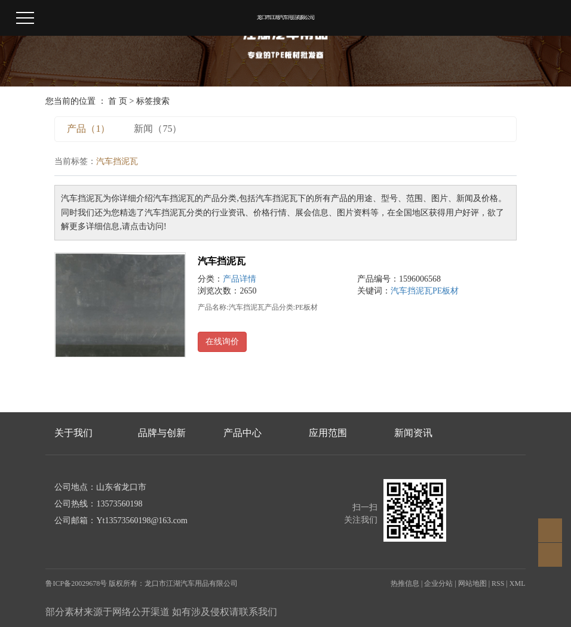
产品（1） (88, 128)
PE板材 (445, 290)
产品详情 (239, 278)
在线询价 (222, 341)
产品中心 (242, 433)
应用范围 (328, 433)
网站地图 (472, 583)
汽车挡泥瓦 (221, 261)
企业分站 (438, 583)
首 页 (117, 101)
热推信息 (405, 583)
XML (517, 583)
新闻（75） (158, 128)
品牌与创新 (162, 433)
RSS (498, 583)
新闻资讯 (413, 433)
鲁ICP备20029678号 (76, 583)
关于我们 (73, 433)
